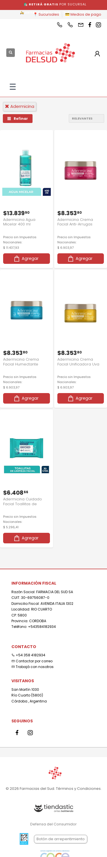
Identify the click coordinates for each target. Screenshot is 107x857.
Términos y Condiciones (78, 788)
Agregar (26, 258)
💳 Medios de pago (83, 14)
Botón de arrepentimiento (61, 839)
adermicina (19, 106)
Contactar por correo (32, 661)
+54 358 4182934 (28, 655)
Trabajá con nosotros (32, 666)
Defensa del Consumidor (53, 824)
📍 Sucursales (46, 14)
